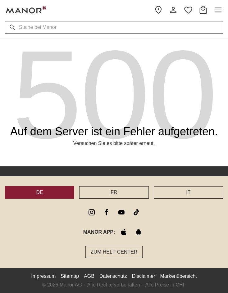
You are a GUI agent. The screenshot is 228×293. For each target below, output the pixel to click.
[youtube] (121, 212)
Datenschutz (113, 276)
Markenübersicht (178, 276)
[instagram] (91, 212)
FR (114, 192)
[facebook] (106, 212)
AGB (89, 276)
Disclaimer (143, 276)
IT (188, 192)
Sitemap (70, 276)
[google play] (138, 232)
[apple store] (123, 232)
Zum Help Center (114, 252)
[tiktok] (136, 212)
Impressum (43, 276)
